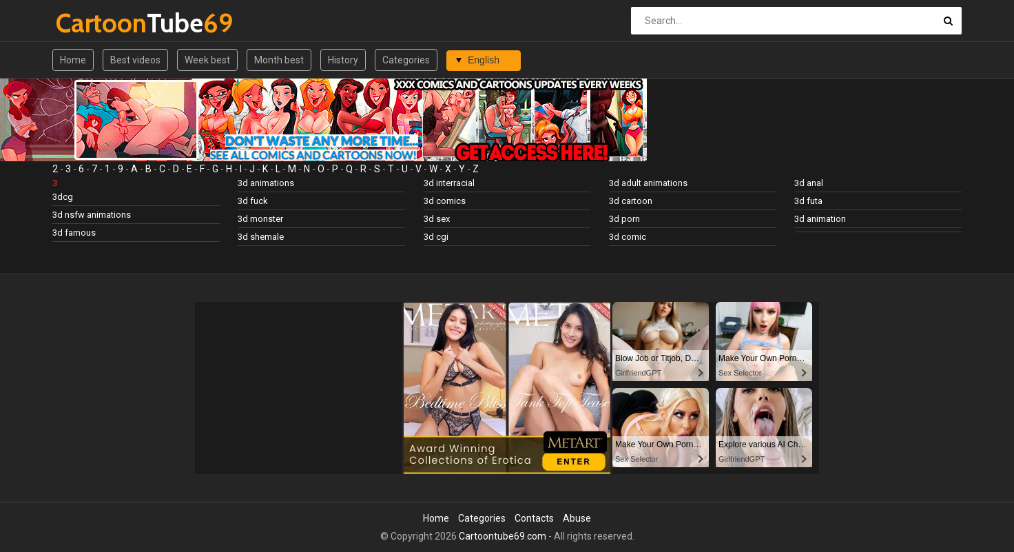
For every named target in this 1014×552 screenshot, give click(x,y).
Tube (92, 23)
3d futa (808, 201)
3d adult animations (648, 183)
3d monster (260, 219)
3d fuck (253, 201)
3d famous (74, 232)
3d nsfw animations (91, 214)
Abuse (577, 518)
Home (73, 59)
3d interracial (449, 183)
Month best (279, 59)
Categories (406, 59)
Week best (207, 59)
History (343, 59)
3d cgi (436, 237)
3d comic (627, 237)
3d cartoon (630, 201)
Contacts (534, 518)
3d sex (437, 219)
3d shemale (261, 237)
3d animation (820, 219)
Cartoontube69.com (502, 536)
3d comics (445, 201)
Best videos (135, 59)
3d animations (266, 183)
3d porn (624, 219)
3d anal (808, 183)
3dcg (62, 197)
